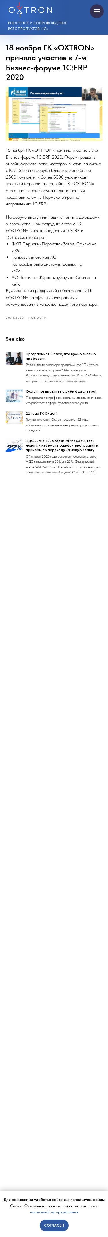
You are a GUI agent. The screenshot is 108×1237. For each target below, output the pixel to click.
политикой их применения (54, 1212)
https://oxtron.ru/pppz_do (45, 250)
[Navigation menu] (97, 11)
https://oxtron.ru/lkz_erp (43, 284)
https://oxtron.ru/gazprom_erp (49, 270)
